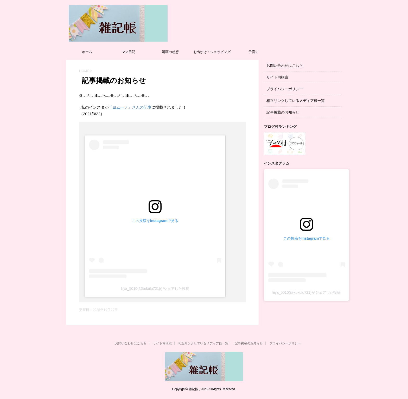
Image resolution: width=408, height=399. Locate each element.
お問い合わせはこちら (284, 65)
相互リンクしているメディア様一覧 (295, 101)
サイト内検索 (277, 77)
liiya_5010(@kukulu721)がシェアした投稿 (155, 288)
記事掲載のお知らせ (282, 112)
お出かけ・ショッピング (212, 52)
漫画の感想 (170, 52)
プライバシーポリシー (284, 89)
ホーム (87, 52)
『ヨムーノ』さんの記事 (130, 107)
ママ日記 (128, 52)
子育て (253, 52)
